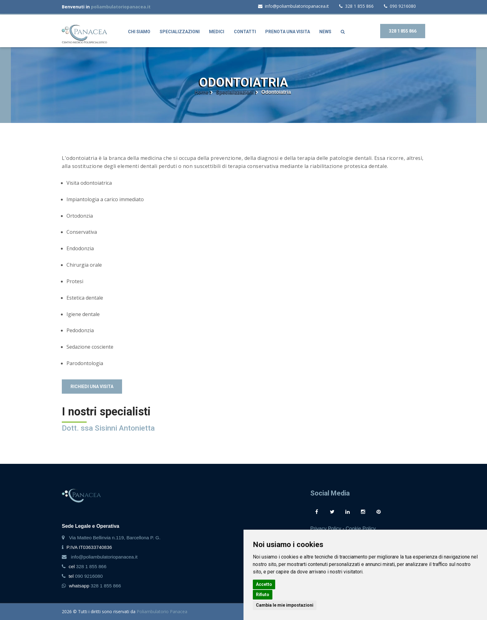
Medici (216, 31)
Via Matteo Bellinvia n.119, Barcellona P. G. (115, 537)
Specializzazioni (180, 31)
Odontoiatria (276, 92)
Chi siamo (139, 31)
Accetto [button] (264, 584)
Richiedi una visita (92, 386)
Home (201, 92)
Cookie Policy (361, 528)
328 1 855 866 (356, 6)
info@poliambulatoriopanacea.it (293, 6)
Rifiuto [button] (262, 594)
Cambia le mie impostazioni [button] (284, 605)
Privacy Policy (325, 528)
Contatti (245, 31)
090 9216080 (400, 6)
